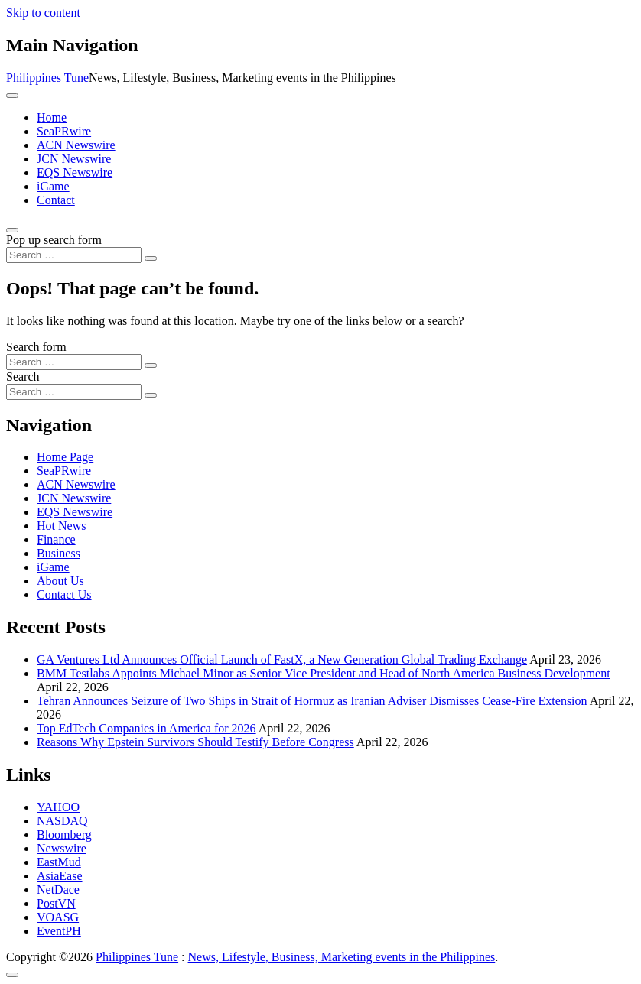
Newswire (61, 848)
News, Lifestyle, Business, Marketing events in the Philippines (342, 956)
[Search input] (74, 255)
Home (52, 117)
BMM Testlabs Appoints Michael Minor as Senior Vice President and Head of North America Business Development (323, 673)
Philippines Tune (47, 77)
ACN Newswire (76, 144)
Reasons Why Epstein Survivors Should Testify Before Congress (195, 742)
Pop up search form (54, 239)
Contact (56, 199)
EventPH (59, 930)
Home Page (65, 456)
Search (23, 376)
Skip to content (43, 12)
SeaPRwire (64, 131)
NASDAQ (62, 820)
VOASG (58, 917)
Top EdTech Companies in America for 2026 (146, 728)
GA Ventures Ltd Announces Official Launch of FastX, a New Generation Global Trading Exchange (282, 659)
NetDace (58, 889)
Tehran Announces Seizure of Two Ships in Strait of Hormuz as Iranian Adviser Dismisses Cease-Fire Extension (312, 700)
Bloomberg (64, 834)
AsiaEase (60, 875)
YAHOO (58, 807)
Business (58, 553)
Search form (36, 346)
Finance (56, 539)
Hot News (61, 525)
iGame (53, 186)
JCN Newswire (74, 158)
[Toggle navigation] (12, 95)
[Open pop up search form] (12, 230)
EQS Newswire (74, 172)
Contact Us (64, 594)
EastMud (59, 862)
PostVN (56, 903)
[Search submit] (151, 258)
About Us (60, 580)
